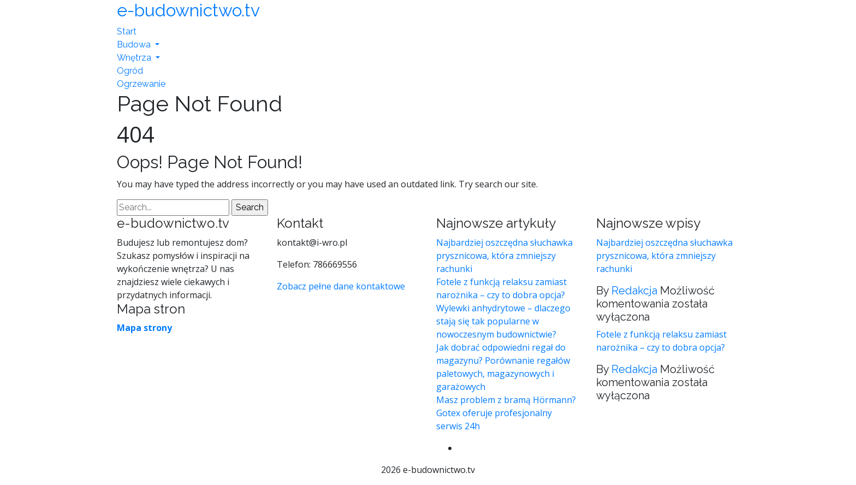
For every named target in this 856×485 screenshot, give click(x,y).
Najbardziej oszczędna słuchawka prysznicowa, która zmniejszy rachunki (504, 255)
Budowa (135, 44)
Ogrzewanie (141, 84)
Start (126, 31)
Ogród (130, 71)
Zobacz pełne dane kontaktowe (341, 286)
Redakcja (634, 290)
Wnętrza (135, 57)
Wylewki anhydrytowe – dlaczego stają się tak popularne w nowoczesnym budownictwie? (503, 321)
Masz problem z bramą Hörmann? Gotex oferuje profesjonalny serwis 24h (506, 413)
